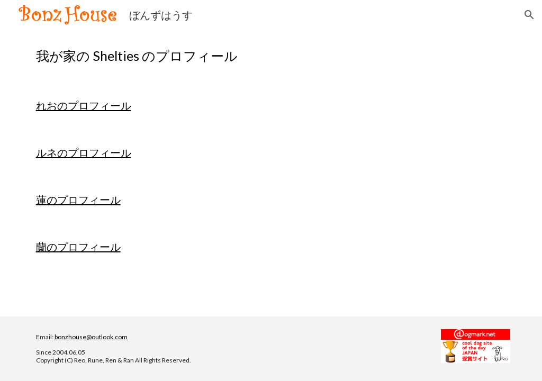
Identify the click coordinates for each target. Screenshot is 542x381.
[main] (271, 55)
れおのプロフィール (83, 105)
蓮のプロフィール (78, 199)
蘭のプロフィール (78, 246)
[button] (529, 15)
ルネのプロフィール (83, 152)
